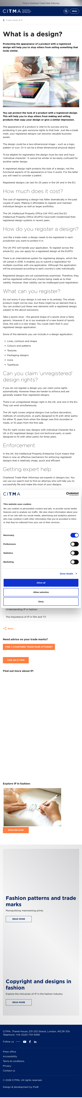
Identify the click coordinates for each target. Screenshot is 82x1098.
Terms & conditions (13, 1061)
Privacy (7, 1066)
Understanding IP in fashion (21, 610)
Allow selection (41, 592)
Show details (66, 573)
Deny (41, 601)
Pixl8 (35, 1087)
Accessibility (10, 1057)
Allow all (41, 582)
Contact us (9, 1071)
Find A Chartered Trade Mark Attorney (29, 648)
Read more (18, 920)
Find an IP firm (15, 661)
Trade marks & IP (14, 21)
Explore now (16, 831)
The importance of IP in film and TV (26, 617)
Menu (74, 11)
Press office (9, 1052)
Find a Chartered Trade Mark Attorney (41, 3)
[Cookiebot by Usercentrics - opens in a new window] (66, 494)
